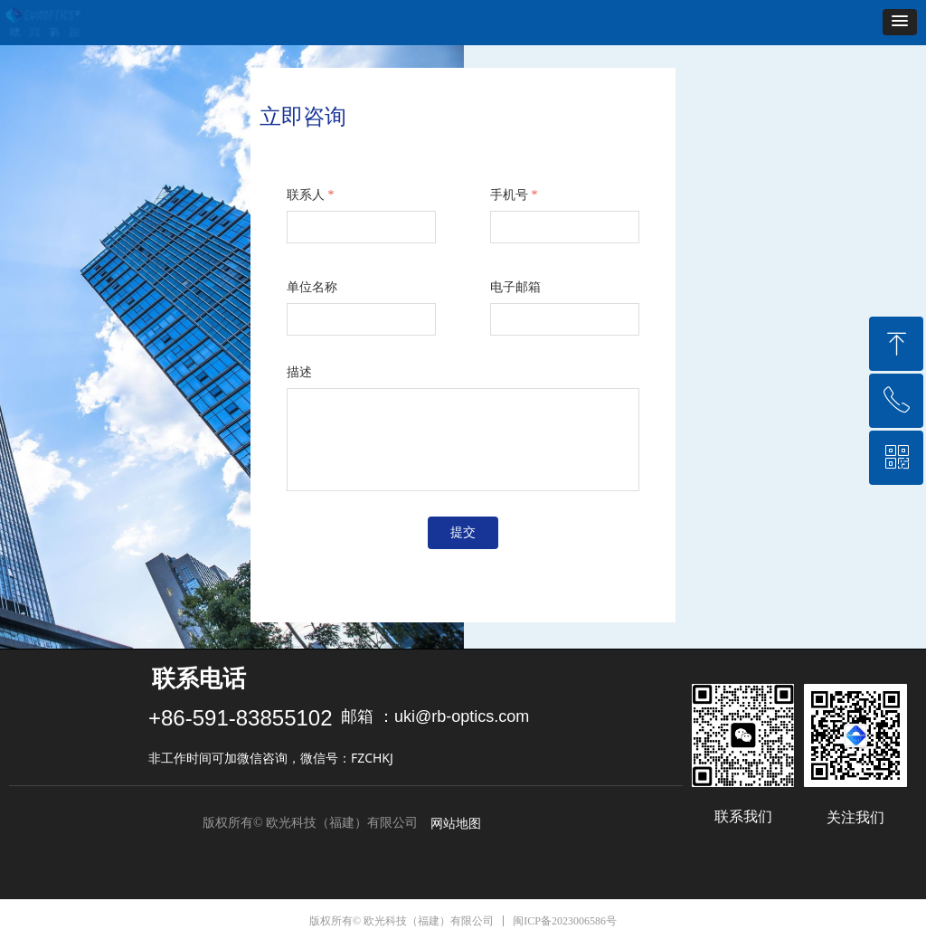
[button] (900, 22)
